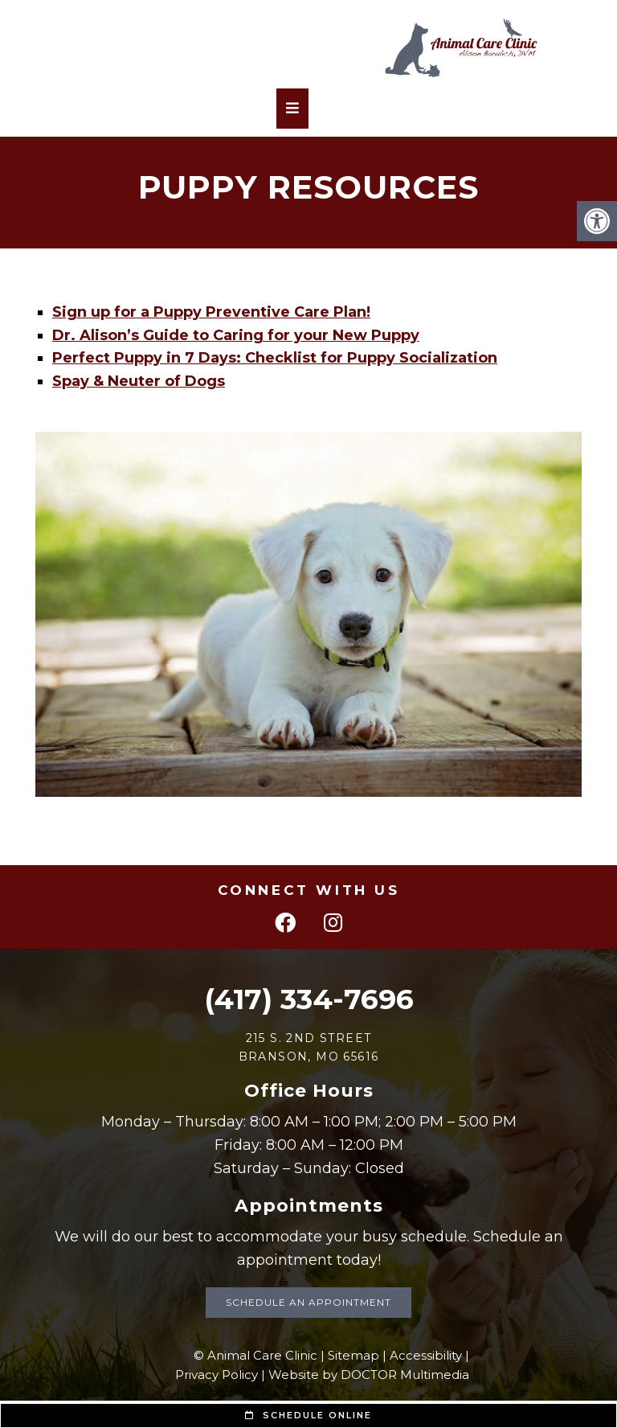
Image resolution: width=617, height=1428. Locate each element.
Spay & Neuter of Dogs (138, 381)
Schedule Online (308, 1415)
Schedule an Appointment (308, 1302)
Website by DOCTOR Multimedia (368, 1374)
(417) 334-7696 (309, 999)
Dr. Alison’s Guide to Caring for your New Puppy (235, 335)
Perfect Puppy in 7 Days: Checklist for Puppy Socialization (274, 358)
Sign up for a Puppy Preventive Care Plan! (211, 312)
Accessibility (426, 1355)
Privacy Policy (216, 1374)
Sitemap (353, 1355)
